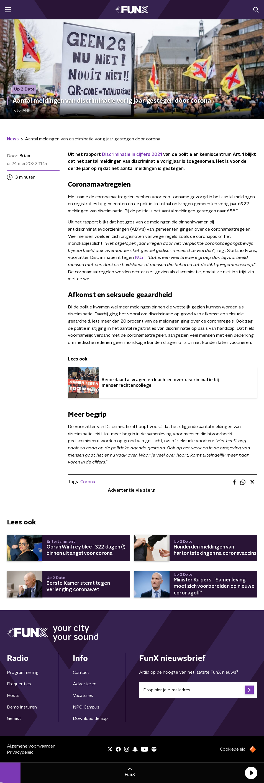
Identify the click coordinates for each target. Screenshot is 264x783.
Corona (87, 482)
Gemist (14, 718)
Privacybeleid (20, 752)
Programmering (23, 672)
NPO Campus (86, 707)
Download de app (90, 718)
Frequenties (19, 684)
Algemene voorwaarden (31, 746)
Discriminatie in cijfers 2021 (132, 154)
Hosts (13, 695)
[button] (251, 773)
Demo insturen (22, 707)
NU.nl (140, 257)
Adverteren (84, 684)
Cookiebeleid (232, 749)
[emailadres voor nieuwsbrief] (198, 690)
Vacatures (83, 695)
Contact (81, 672)
